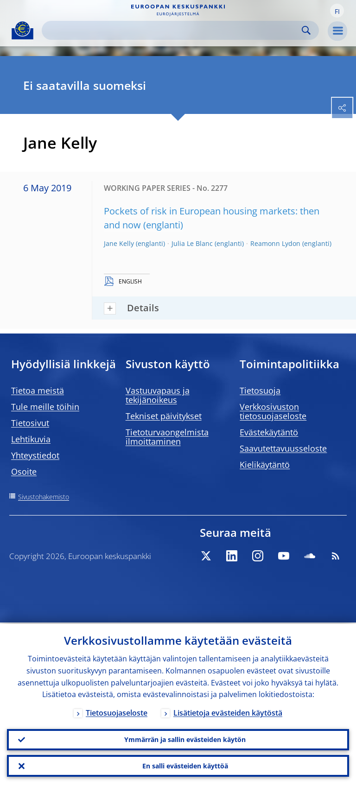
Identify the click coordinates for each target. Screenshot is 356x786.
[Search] (173, 30)
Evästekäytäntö (269, 432)
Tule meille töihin (45, 406)
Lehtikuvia (31, 439)
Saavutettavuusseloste (283, 448)
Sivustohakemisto (43, 496)
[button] (337, 11)
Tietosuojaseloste (116, 711)
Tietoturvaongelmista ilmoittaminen (167, 437)
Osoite (24, 471)
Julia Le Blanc (192, 243)
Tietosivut (30, 422)
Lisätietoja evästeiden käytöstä (227, 711)
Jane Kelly (119, 243)
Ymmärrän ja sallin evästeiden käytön (185, 738)
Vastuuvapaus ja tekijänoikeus (158, 395)
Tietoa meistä (37, 390)
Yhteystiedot (35, 455)
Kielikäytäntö (265, 464)
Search (306, 30)
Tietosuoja (260, 390)
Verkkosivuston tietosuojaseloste (273, 411)
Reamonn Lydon (275, 243)
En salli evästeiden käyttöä (185, 765)
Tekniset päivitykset (164, 415)
